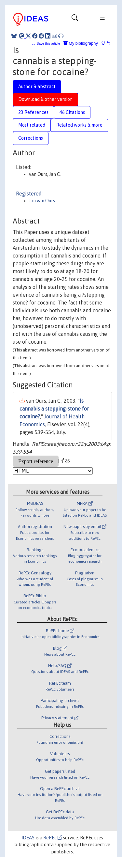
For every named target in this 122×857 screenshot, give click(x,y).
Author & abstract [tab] (37, 86)
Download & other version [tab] (45, 99)
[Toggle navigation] (75, 19)
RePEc (52, 837)
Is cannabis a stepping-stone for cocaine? (54, 408)
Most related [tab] (31, 125)
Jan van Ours (42, 200)
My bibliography (80, 43)
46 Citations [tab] (72, 112)
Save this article (48, 43)
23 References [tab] (33, 112)
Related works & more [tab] (79, 125)
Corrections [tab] (30, 138)
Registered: (29, 193)
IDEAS (27, 837)
